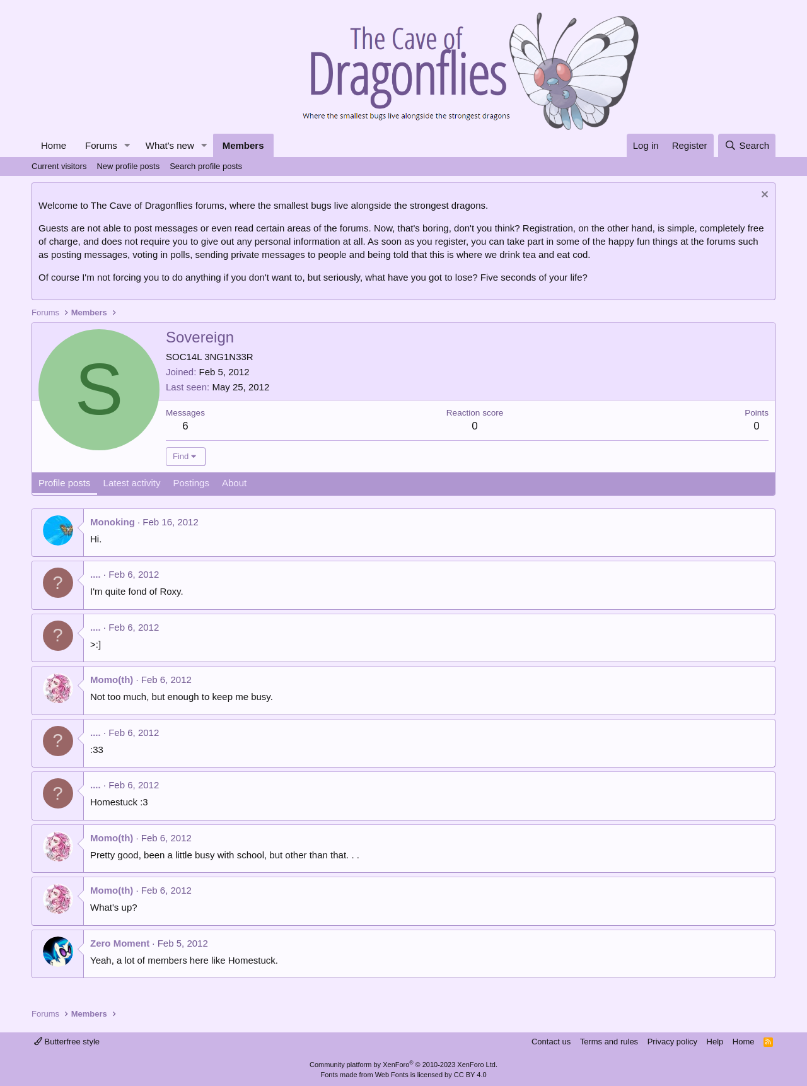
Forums (101, 145)
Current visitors (59, 166)
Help (715, 1041)
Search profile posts (206, 166)
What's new (170, 145)
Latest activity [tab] (132, 482)
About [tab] (234, 482)
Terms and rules (609, 1041)
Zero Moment (119, 943)
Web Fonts (392, 1074)
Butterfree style (67, 1041)
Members (243, 145)
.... (95, 574)
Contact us (551, 1041)
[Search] (746, 145)
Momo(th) (111, 679)
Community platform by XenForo (403, 1064)
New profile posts (128, 166)
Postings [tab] (191, 482)
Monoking (112, 522)
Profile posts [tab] (64, 482)
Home (53, 145)
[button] (127, 145)
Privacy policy (672, 1041)
